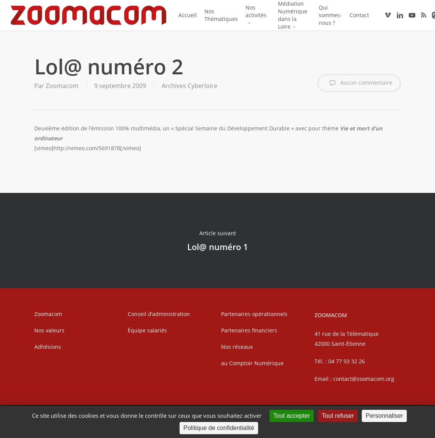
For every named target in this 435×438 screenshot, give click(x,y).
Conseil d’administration (159, 314)
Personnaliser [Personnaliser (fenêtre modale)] (384, 415)
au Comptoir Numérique (252, 363)
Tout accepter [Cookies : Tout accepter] (291, 415)
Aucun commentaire (359, 83)
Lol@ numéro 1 (217, 240)
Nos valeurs (49, 330)
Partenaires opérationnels (254, 314)
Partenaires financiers (249, 330)
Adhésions (47, 346)
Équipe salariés (147, 330)
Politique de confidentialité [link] (218, 428)
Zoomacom (62, 86)
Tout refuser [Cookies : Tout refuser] (338, 415)
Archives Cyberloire (189, 86)
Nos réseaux (237, 346)
